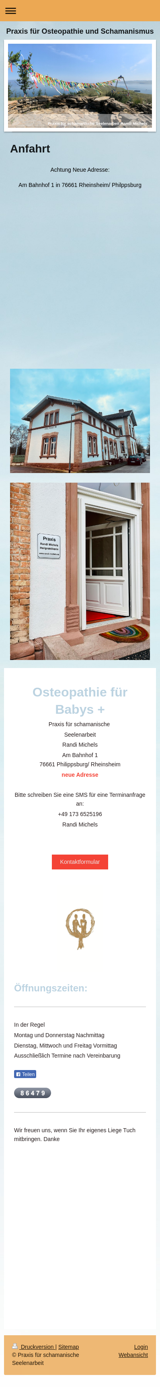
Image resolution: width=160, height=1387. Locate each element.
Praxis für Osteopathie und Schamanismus (80, 31)
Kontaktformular (80, 862)
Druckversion (33, 1347)
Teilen (25, 1074)
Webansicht (133, 1355)
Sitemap (68, 1347)
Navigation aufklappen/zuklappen (80, 10)
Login (141, 1347)
